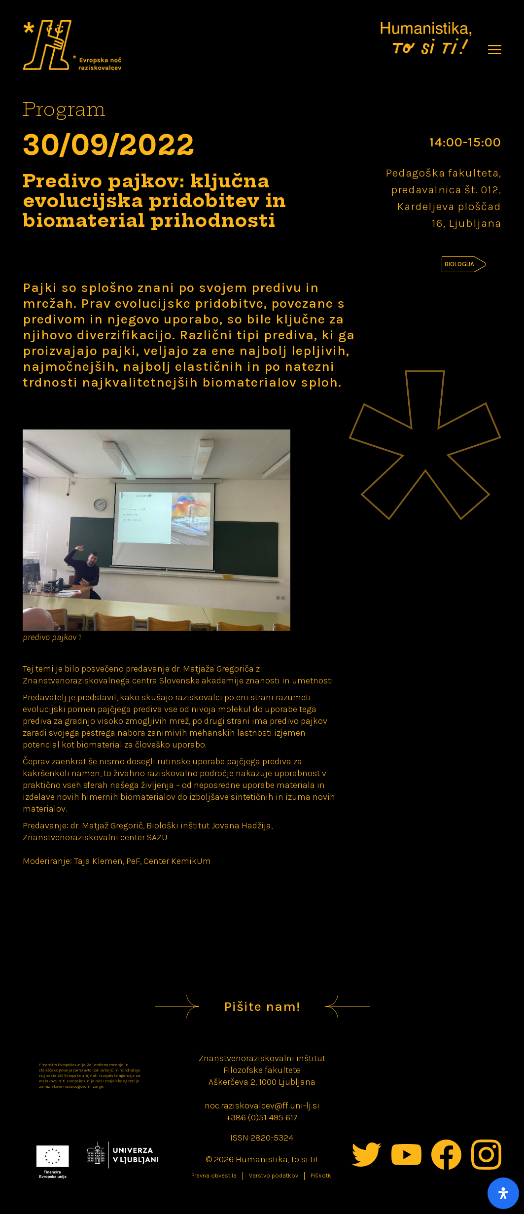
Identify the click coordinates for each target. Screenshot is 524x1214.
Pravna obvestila (214, 1175)
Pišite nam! (262, 1006)
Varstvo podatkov (273, 1175)
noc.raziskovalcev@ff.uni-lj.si (262, 1105)
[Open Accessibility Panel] (503, 1193)
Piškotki (322, 1175)
